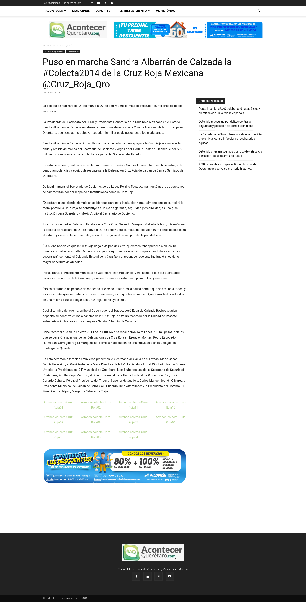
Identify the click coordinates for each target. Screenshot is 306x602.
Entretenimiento (134, 11)
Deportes (104, 11)
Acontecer (56, 11)
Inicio (46, 45)
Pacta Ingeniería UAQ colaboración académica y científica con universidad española (230, 111)
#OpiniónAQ (165, 11)
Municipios (81, 11)
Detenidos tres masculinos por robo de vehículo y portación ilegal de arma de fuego (230, 153)
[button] (258, 11)
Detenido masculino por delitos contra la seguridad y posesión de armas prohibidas (226, 124)
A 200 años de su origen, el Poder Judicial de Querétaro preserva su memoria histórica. (227, 166)
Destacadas (73, 51)
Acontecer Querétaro (54, 51)
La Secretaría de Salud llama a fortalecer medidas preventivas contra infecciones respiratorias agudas (231, 139)
